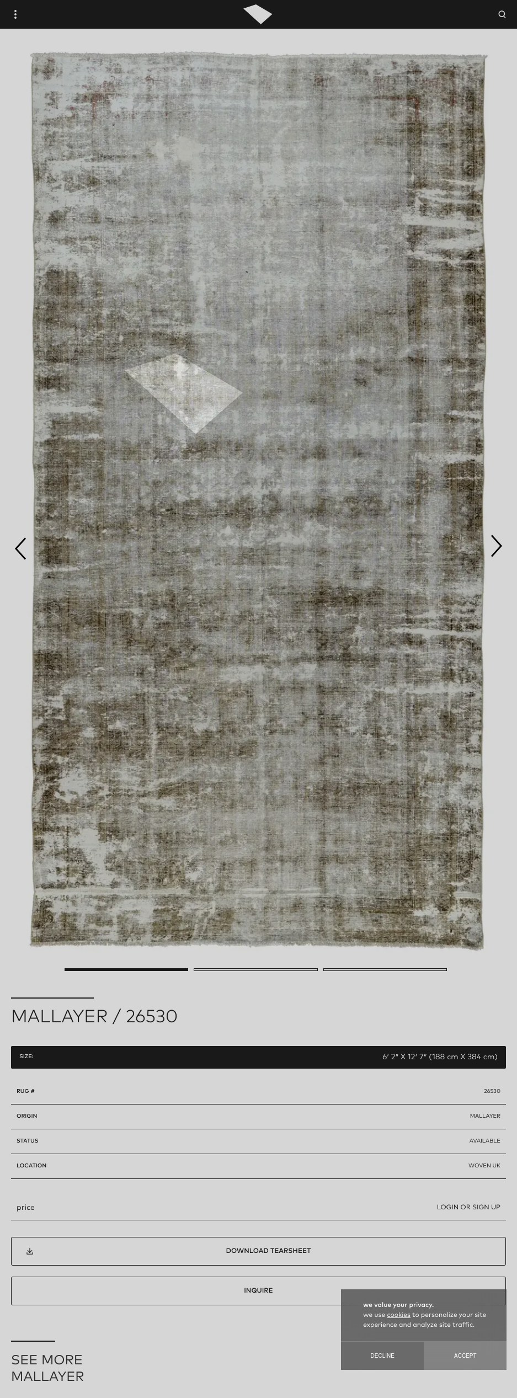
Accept (465, 1356)
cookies (398, 1315)
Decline (383, 1356)
